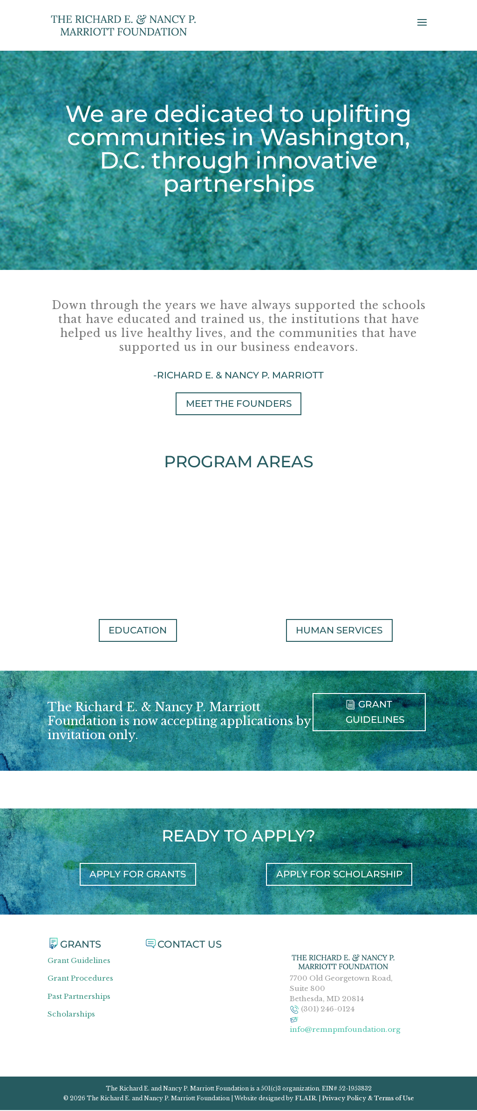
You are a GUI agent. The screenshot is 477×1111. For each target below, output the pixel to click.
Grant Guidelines (79, 961)
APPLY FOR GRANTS (137, 875)
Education (138, 630)
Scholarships (71, 1014)
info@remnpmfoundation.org (345, 1030)
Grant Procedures (80, 979)
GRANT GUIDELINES (375, 713)
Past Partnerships (79, 997)
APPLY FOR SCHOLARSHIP (339, 875)
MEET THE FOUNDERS (239, 403)
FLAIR (305, 1099)
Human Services (339, 630)
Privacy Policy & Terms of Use (368, 1099)
